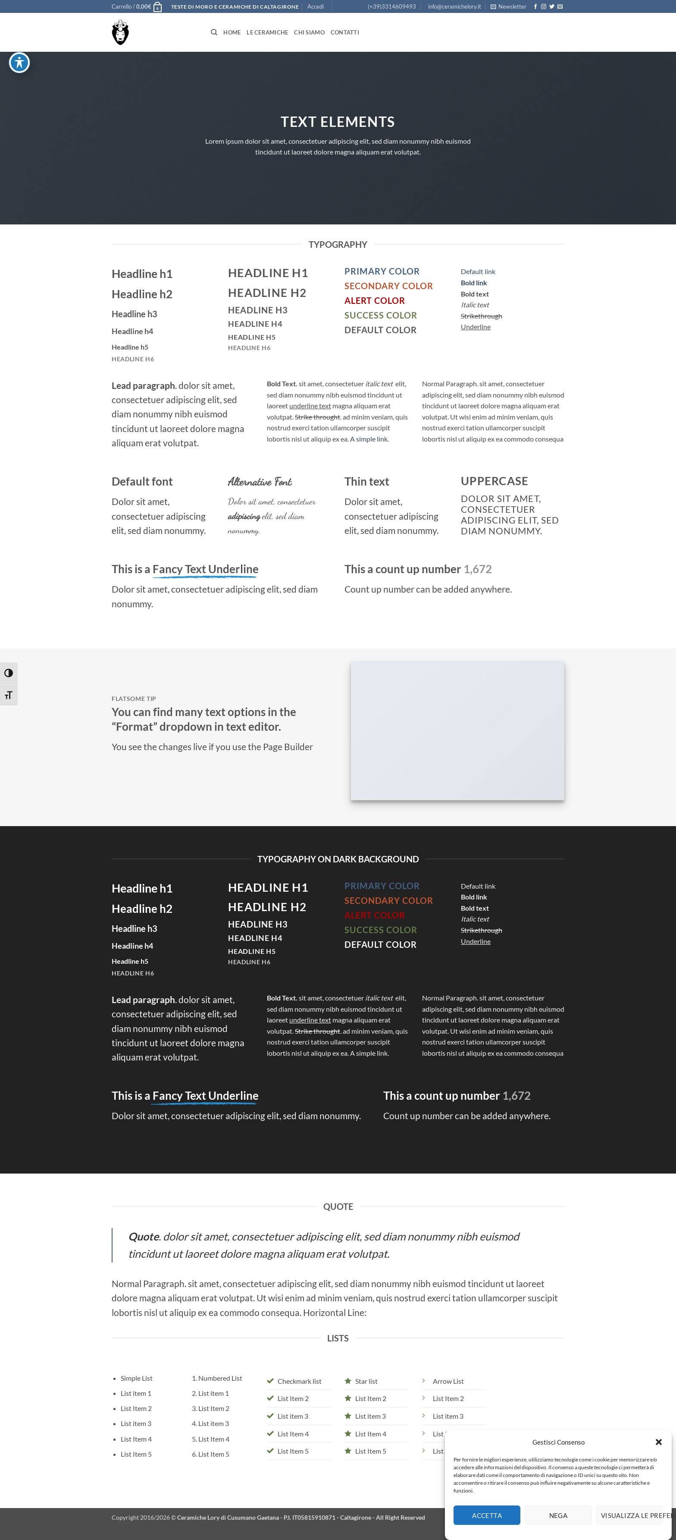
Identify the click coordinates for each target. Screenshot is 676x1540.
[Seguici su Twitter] (551, 7)
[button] (658, 1455)
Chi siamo (309, 32)
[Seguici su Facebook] (535, 7)
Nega (558, 1528)
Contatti (345, 32)
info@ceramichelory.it (454, 6)
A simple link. (369, 439)
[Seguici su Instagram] (543, 7)
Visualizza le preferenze (632, 1528)
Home (232, 32)
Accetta (487, 1528)
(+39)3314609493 (392, 6)
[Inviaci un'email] (560, 7)
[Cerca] (214, 32)
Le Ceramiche (267, 32)
